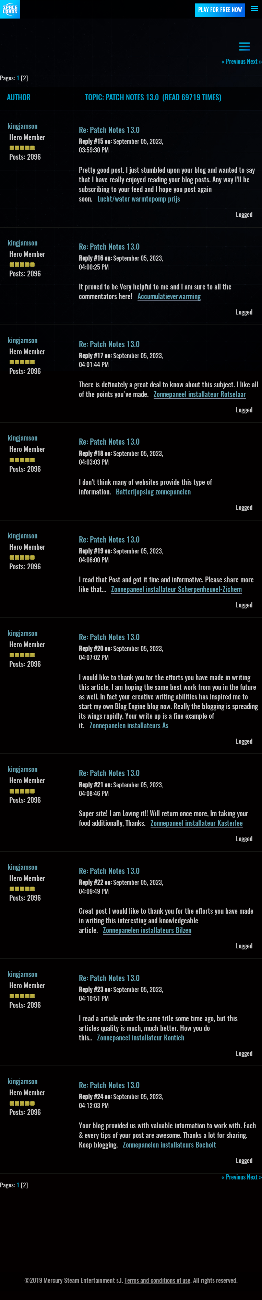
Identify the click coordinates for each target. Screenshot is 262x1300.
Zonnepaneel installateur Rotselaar (200, 394)
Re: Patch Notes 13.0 (109, 130)
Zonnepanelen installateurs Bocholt (169, 1145)
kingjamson (22, 126)
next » (254, 62)
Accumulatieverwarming (169, 297)
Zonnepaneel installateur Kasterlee (197, 823)
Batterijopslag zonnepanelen (153, 492)
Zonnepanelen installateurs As (129, 726)
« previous (234, 62)
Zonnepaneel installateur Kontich (140, 1038)
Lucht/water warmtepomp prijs (138, 199)
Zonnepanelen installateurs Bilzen (147, 930)
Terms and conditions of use (157, 1281)
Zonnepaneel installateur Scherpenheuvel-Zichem (176, 589)
